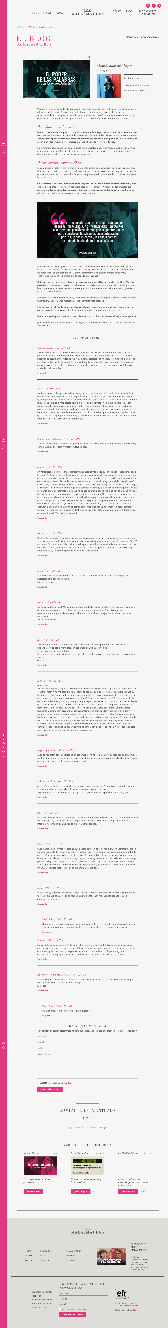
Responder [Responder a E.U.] (42, 665)
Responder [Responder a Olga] (42, 903)
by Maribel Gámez (128, 1153)
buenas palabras (80, 1127)
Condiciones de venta (41, 1303)
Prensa (70, 1255)
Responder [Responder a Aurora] (42, 959)
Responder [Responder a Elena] (42, 872)
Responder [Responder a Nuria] (42, 555)
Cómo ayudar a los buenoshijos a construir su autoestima (133, 1182)
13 (142, 1191)
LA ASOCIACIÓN (74, 1250)
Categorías (132, 37)
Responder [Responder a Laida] (42, 517)
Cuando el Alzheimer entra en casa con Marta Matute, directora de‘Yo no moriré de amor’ (140, 1264)
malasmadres (22, 27)
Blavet (135, 1310)
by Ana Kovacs (31, 1153)
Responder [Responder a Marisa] (42, 734)
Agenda (44, 1260)
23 (48, 1191)
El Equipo (45, 1250)
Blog (129, 11)
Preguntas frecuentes (41, 1291)
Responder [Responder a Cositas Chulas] (42, 373)
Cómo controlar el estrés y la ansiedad (86, 1180)
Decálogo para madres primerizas (37, 1180)
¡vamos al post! (33, 1191)
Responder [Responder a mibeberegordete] (42, 797)
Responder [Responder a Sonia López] (47, 932)
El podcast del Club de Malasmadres (139, 1247)
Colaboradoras (150, 37)
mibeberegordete (46, 781)
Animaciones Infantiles (49, 438)
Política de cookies (40, 1307)
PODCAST (116, 11)
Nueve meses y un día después (53, 974)
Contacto (72, 1260)
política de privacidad (78, 1309)
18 (87, 57)
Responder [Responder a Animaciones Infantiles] (42, 451)
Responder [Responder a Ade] (42, 828)
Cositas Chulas (45, 347)
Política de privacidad (41, 1299)
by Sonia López (132, 78)
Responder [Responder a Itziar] (42, 624)
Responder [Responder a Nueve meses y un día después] (42, 990)
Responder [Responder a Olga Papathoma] (42, 766)
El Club (47, 12)
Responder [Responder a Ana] (42, 423)
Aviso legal (36, 1295)
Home (35, 12)
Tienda (60, 12)
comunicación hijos (98, 1127)
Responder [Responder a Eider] (42, 586)
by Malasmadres (80, 1153)
